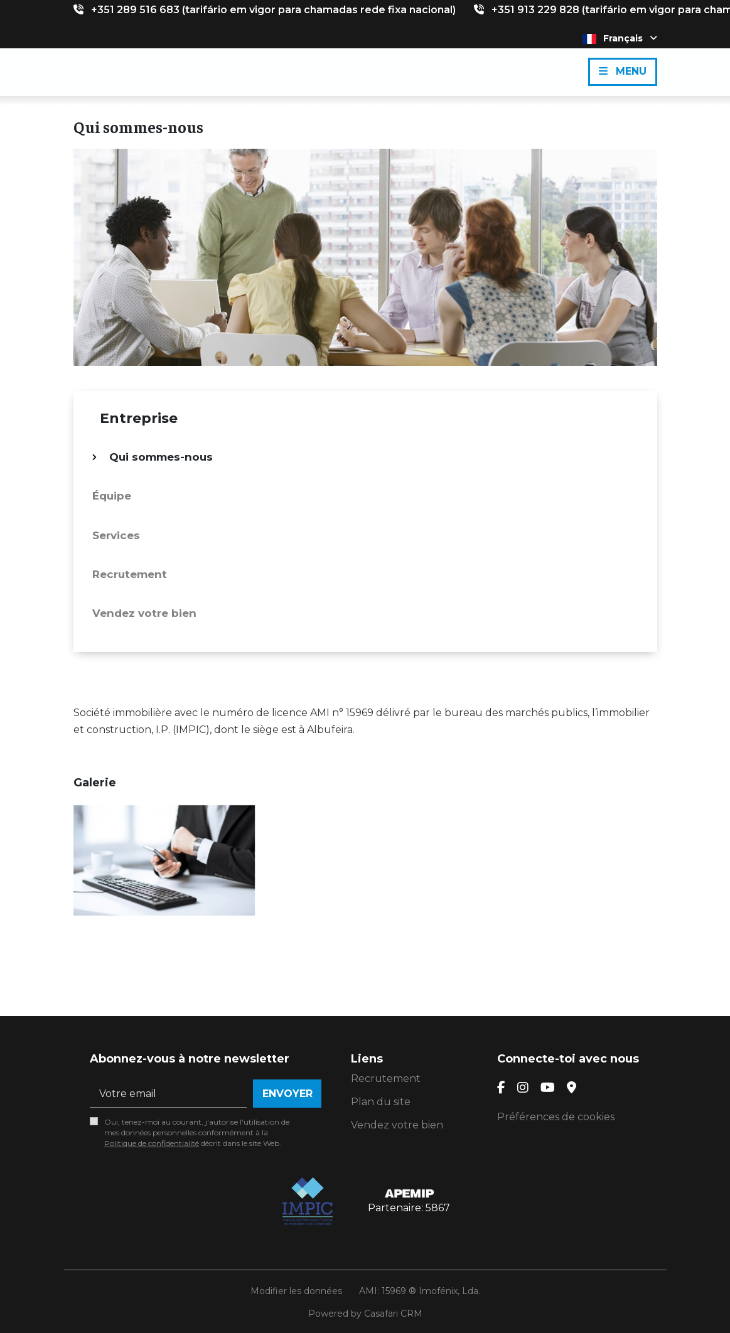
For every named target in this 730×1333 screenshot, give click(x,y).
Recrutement (129, 574)
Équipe (111, 496)
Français (619, 38)
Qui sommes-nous (161, 457)
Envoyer (287, 1094)
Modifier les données (296, 1291)
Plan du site (381, 1102)
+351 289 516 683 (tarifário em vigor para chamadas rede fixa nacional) (273, 10)
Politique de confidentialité (151, 1143)
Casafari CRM (393, 1313)
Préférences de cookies (556, 1117)
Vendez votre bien (144, 613)
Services (116, 535)
